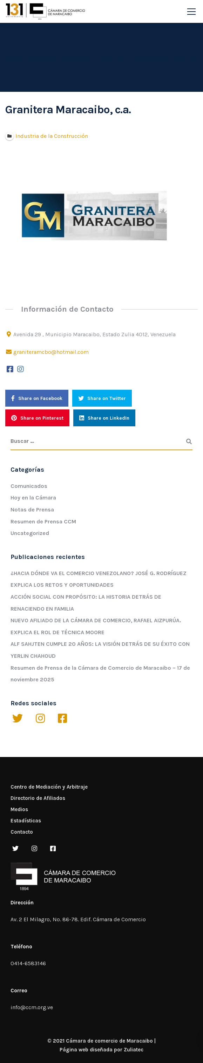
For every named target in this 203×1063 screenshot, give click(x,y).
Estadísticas (26, 820)
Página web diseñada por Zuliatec (101, 1049)
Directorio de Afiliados (38, 798)
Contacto (22, 832)
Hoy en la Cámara (33, 497)
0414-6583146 (28, 963)
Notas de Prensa (32, 509)
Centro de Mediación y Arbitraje (49, 787)
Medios (19, 809)
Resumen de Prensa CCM (43, 521)
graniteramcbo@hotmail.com (51, 352)
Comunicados (29, 486)
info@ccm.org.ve (32, 1007)
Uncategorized (30, 533)
